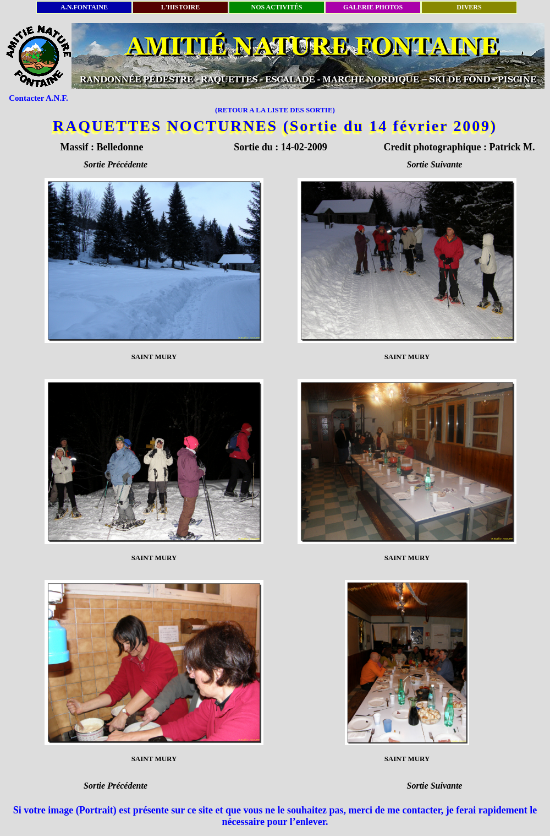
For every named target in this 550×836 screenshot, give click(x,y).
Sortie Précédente (115, 164)
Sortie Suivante (435, 164)
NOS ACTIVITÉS (276, 7)
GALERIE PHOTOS (373, 7)
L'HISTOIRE (180, 7)
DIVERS (469, 7)
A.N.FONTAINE (84, 7)
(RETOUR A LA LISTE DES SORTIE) (275, 110)
